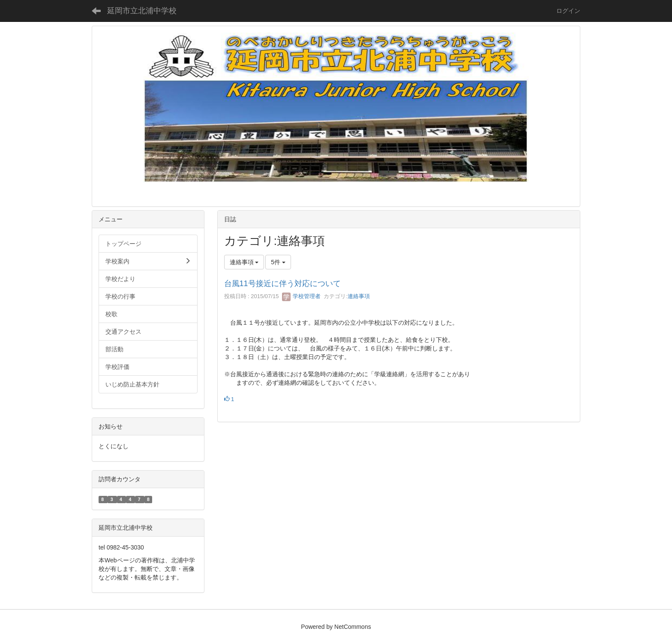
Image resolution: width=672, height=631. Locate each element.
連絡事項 (359, 296)
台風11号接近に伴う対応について (282, 283)
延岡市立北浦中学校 (142, 10)
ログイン (568, 10)
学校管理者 (301, 296)
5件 (278, 262)
